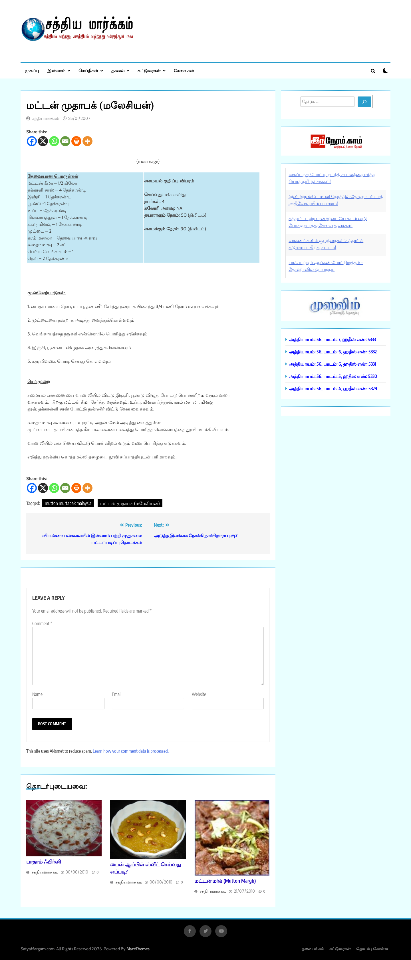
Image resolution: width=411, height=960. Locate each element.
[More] (87, 141)
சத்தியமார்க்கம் (45, 118)
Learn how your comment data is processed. (131, 751)
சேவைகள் (184, 70)
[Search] (364, 101)
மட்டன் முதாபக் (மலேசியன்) (130, 503)
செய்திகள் (88, 70)
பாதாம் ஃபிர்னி (43, 861)
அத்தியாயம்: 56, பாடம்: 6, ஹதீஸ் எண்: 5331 (332, 364)
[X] (43, 141)
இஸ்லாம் (56, 70)
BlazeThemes (138, 948)
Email (116, 694)
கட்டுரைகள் (149, 70)
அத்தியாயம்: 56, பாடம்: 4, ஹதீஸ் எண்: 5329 (333, 388)
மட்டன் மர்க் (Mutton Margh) (225, 881)
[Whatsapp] (54, 141)
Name (37, 694)
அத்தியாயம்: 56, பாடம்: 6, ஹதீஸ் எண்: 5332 (333, 352)
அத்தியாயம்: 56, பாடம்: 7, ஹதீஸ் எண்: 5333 (332, 339)
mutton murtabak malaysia (68, 503)
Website (199, 694)
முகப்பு (32, 70)
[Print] (76, 141)
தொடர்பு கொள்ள (372, 948)
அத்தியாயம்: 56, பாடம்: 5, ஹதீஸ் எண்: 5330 (333, 376)
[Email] (65, 141)
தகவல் (117, 70)
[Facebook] (32, 141)
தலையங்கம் (313, 948)
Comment (42, 623)
